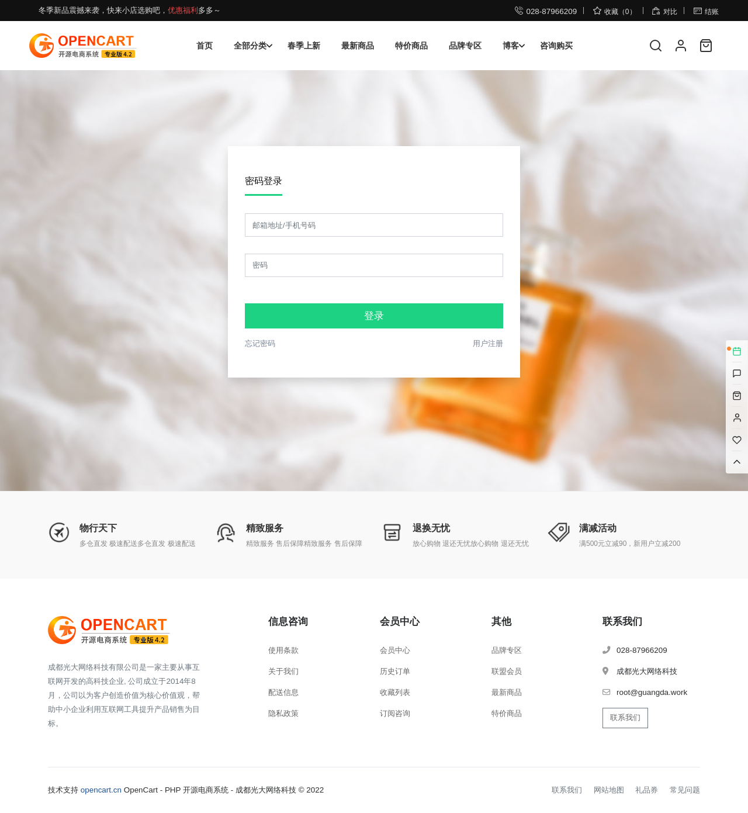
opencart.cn (101, 790)
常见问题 (685, 790)
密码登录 (263, 181)
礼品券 (646, 790)
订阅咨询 (395, 713)
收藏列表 (395, 692)
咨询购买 (556, 45)
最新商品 (357, 45)
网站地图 (609, 790)
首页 (204, 45)
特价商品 (411, 45)
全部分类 (250, 45)
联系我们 (625, 717)
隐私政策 (283, 713)
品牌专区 (465, 45)
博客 (511, 45)
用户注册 (488, 343)
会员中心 (395, 650)
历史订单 (395, 671)
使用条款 (283, 650)
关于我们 (283, 671)
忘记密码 (260, 343)
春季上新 (304, 45)
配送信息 (283, 692)
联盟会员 (506, 671)
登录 (374, 315)
